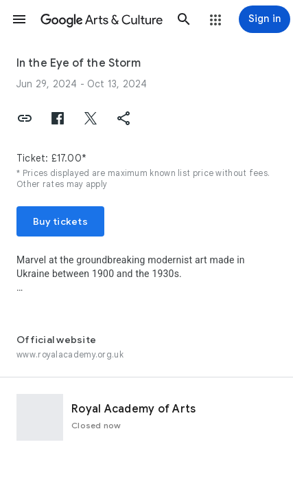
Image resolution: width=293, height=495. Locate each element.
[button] (19, 19)
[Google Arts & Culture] (101, 19)
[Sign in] (264, 19)
